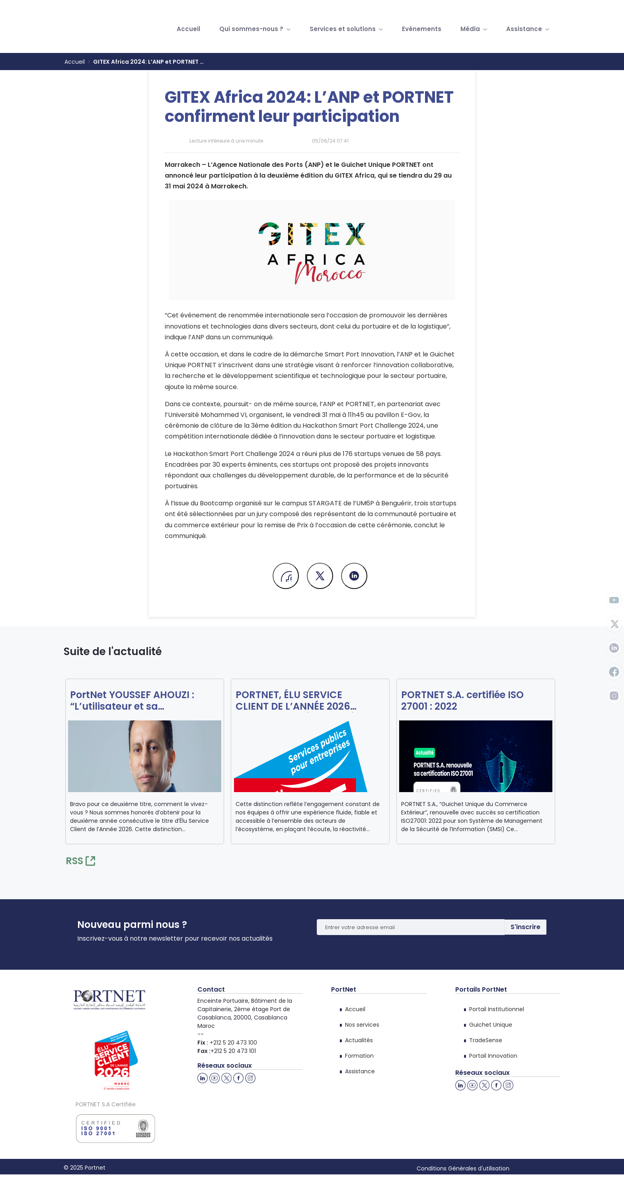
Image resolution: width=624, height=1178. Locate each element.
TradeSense (485, 1040)
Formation (359, 1056)
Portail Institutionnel (496, 1009)
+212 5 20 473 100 (233, 1043)
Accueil (355, 1009)
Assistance (360, 1071)
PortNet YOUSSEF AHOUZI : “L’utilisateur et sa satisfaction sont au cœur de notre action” (140, 700)
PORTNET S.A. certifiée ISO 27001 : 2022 (462, 700)
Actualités (359, 1040)
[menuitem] (188, 29)
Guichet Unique (490, 1025)
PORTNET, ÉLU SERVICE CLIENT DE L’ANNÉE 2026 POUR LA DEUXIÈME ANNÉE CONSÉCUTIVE (297, 700)
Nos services (362, 1025)
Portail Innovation (493, 1056)
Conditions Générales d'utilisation (463, 1168)
